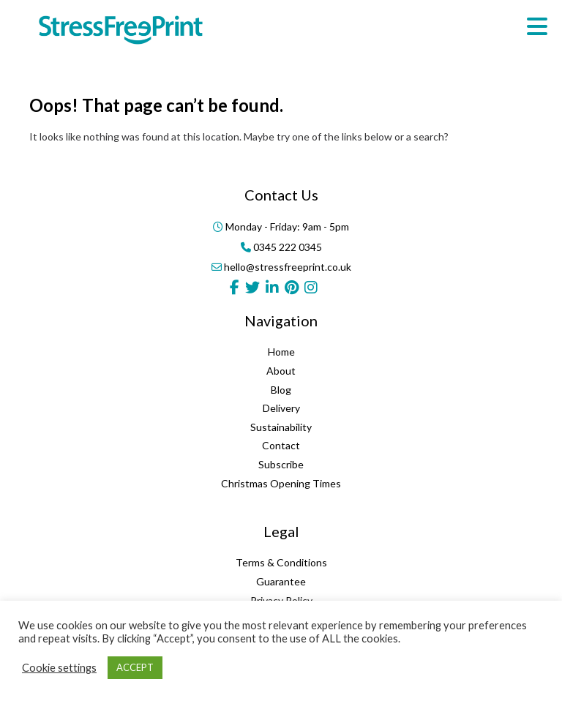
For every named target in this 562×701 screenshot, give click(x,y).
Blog (281, 389)
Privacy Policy (281, 600)
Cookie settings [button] (59, 667)
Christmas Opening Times (281, 483)
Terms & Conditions (281, 562)
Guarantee (281, 581)
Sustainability (281, 427)
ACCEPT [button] (135, 667)
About (281, 370)
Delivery (281, 408)
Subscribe (281, 464)
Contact (281, 445)
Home (281, 351)
